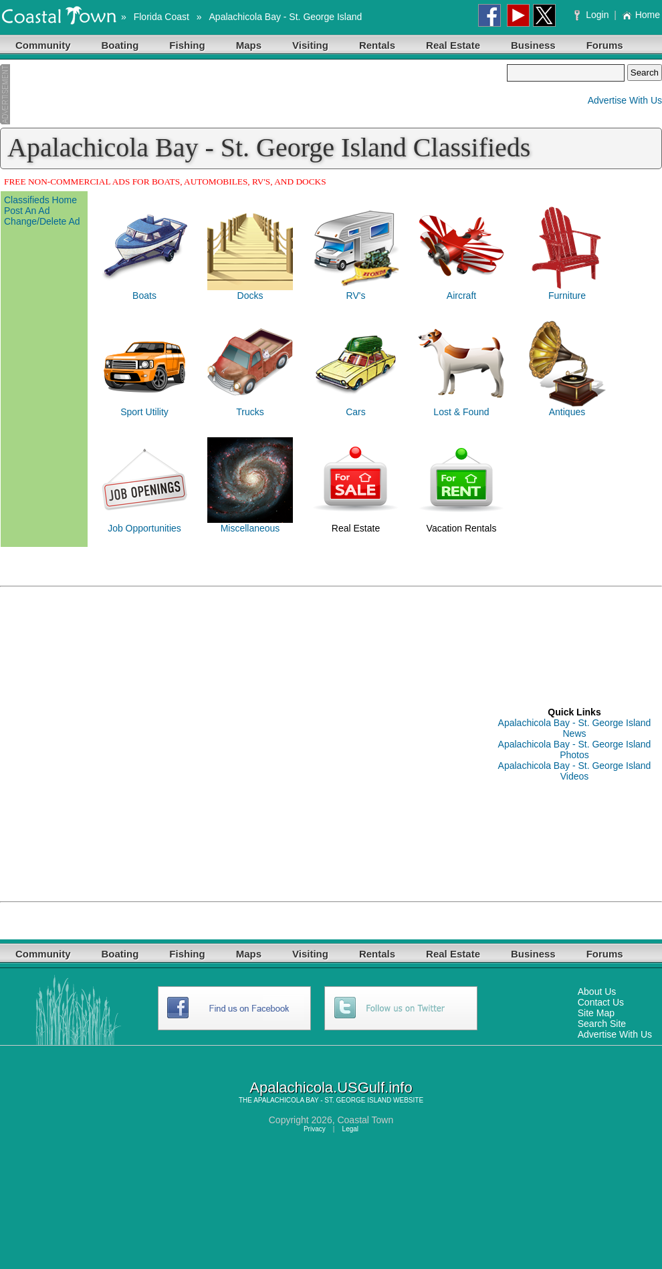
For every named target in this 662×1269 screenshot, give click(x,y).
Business (533, 45)
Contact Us (601, 1002)
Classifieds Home (40, 200)
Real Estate (453, 45)
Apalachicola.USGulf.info (330, 1087)
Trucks (249, 412)
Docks (250, 295)
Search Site (602, 1023)
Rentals (377, 45)
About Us (597, 991)
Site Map (596, 1013)
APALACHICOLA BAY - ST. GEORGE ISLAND (322, 1100)
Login (592, 14)
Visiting (310, 45)
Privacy (315, 1129)
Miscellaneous (250, 528)
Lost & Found (461, 412)
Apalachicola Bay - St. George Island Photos (574, 749)
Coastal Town (365, 1120)
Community (43, 45)
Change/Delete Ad (42, 221)
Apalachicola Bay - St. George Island (285, 16)
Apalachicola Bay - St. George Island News (574, 728)
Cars (356, 412)
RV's (356, 295)
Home (641, 14)
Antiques (567, 412)
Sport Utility (144, 412)
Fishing (187, 45)
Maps (248, 45)
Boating (120, 45)
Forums (604, 45)
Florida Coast (161, 16)
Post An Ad (27, 210)
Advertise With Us (625, 100)
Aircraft (461, 295)
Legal (350, 1129)
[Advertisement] (253, 94)
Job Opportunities (144, 528)
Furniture (567, 295)
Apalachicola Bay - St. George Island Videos (574, 771)
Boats (144, 295)
